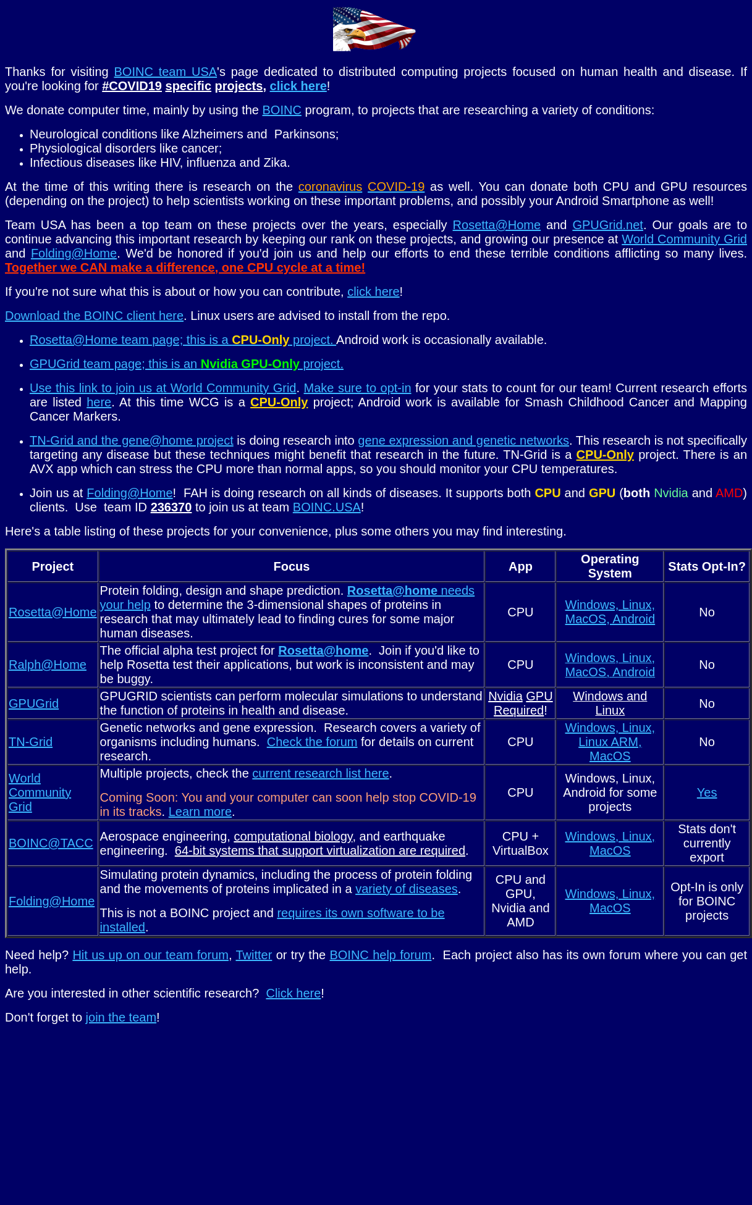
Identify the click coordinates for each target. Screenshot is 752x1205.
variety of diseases (406, 889)
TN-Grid (31, 742)
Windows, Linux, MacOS (610, 843)
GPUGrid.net (607, 225)
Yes (707, 792)
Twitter (253, 955)
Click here (293, 993)
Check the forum (312, 742)
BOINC (282, 110)
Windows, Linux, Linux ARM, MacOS (610, 742)
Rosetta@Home (497, 225)
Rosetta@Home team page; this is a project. (183, 339)
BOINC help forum (380, 955)
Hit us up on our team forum (150, 955)
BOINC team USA (166, 71)
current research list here (320, 773)
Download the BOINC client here (94, 315)
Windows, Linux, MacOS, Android (610, 612)
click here (298, 86)
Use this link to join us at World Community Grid (163, 388)
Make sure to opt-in (358, 388)
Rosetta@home (323, 650)
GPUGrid (34, 703)
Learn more (200, 811)
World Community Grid (684, 239)
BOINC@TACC (51, 843)
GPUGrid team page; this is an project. (187, 364)
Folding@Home (74, 253)
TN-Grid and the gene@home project (132, 440)
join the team (121, 1017)
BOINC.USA (327, 507)
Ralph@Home (48, 664)
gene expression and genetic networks (463, 440)
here (99, 402)
